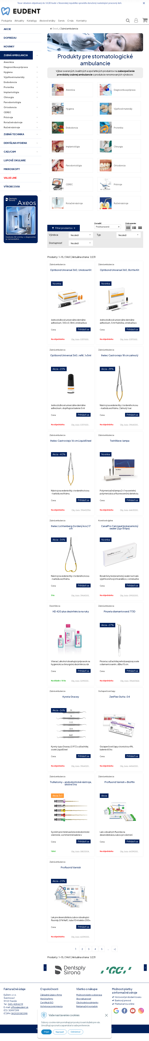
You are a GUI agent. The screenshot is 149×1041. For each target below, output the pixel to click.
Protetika (111, 135)
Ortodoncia (112, 173)
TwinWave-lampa (119, 448)
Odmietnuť (75, 1032)
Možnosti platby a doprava (89, 1002)
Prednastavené (102, 235)
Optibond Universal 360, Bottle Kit (119, 277)
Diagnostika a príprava (117, 98)
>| (115, 956)
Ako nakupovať (83, 1006)
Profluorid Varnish (71, 875)
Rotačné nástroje (67, 211)
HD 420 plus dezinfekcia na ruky (71, 619)
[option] (70, 977)
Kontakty (83, 25)
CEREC (62, 192)
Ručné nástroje (114, 211)
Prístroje (111, 192)
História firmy (46, 1006)
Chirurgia (111, 154)
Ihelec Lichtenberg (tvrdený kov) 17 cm (71, 535)
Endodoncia (65, 135)
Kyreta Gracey (71, 704)
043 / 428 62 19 (15, 1012)
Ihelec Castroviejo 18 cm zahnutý (119, 363)
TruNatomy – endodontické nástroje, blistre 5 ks (71, 791)
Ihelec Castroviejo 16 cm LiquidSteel (70, 448)
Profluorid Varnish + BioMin (120, 789)
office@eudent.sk (19, 1015)
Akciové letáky (50, 25)
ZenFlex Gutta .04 (119, 704)
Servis (63, 25)
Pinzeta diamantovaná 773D (119, 619)
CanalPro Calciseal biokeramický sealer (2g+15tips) (119, 535)
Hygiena (63, 116)
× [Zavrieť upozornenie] (144, 3)
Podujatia (9, 25)
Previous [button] (45, 975)
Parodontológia (67, 173)
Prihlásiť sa (83, 337)
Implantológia (66, 154)
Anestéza (63, 98)
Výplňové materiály (116, 116)
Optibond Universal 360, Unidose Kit (70, 277)
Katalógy (34, 25)
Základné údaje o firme (51, 1002)
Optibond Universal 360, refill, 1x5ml (70, 363)
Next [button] (145, 975)
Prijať (46, 1032)
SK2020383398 (19, 1021)
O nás (72, 25)
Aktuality (21, 25)
